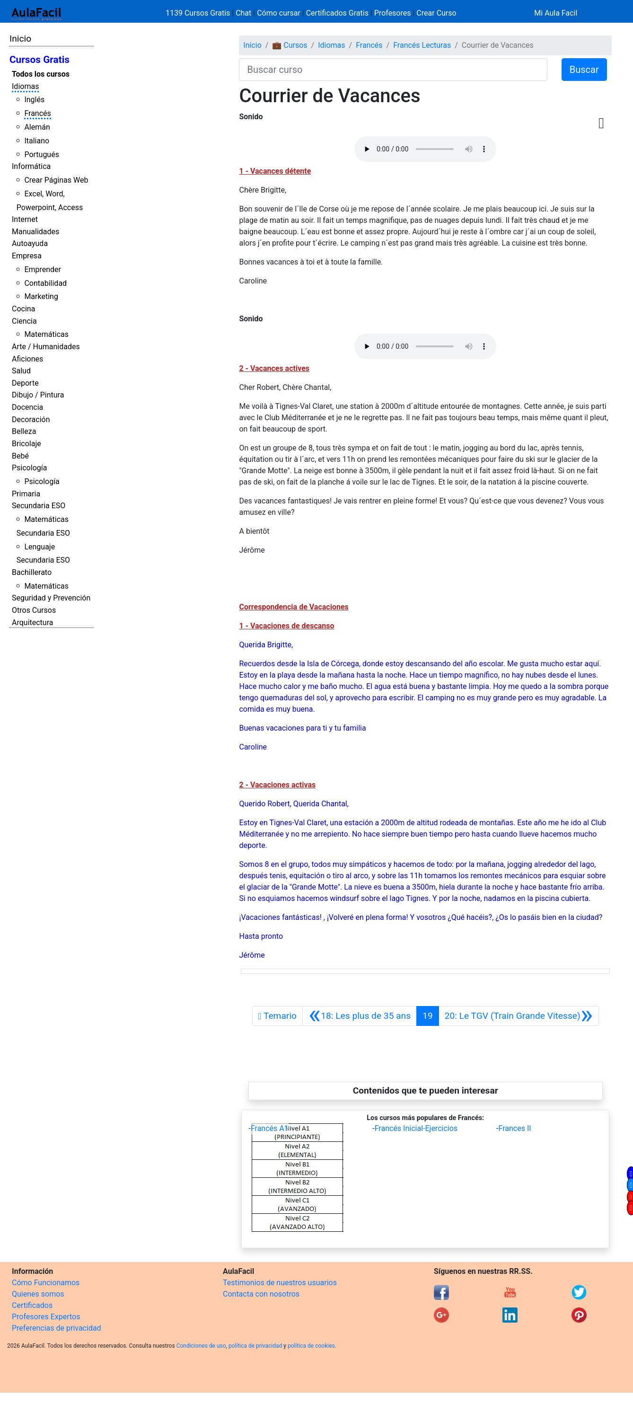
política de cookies (311, 1345)
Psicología (29, 467)
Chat (243, 13)
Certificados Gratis (337, 13)
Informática (31, 166)
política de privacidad (255, 1345)
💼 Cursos (289, 45)
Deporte (25, 383)
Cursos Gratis (39, 59)
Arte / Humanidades (46, 346)
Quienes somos (38, 1293)
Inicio (20, 38)
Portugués (41, 154)
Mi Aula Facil (555, 13)
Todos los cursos (41, 74)
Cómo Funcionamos (45, 1282)
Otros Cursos (34, 610)
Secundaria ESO (38, 505)
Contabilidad (45, 283)
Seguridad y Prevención (51, 597)
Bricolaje (26, 443)
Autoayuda (30, 243)
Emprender (42, 269)
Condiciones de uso (201, 1345)
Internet (25, 219)
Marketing (41, 296)
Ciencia (24, 321)
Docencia (27, 407)
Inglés (34, 99)
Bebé (20, 455)
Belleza (24, 431)
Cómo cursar (278, 13)
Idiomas (25, 86)
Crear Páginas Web (56, 180)
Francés (37, 113)
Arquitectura (32, 622)
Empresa (27, 255)
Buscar (584, 69)
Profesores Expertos (46, 1316)
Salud (21, 370)
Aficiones (27, 358)
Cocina (23, 308)
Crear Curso (436, 13)
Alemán (37, 127)
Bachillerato (32, 572)
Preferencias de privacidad (56, 1328)
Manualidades (35, 231)
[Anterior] (359, 1016)
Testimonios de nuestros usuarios (280, 1282)
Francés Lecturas (422, 45)
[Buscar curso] (393, 69)
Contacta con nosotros (261, 1293)
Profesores (392, 13)
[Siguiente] (519, 1016)
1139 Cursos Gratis (199, 13)
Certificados (32, 1305)
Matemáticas (46, 334)
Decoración (31, 419)
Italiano (36, 140)
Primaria (26, 493)
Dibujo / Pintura (38, 394)
